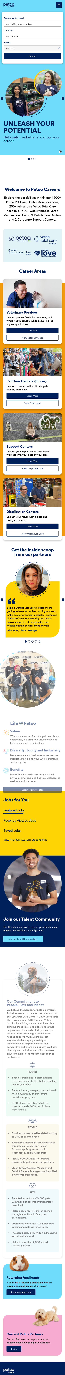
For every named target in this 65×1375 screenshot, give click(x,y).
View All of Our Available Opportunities (25, 839)
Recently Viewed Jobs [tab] (19, 820)
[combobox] (32, 36)
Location (8, 30)
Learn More (36, 331)
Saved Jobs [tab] (12, 830)
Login (14, 1348)
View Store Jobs (32, 403)
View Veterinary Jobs (32, 337)
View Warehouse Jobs (32, 533)
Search (32, 56)
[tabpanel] (32, 840)
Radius (7, 42)
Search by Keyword (14, 18)
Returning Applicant (21, 1292)
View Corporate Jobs (32, 468)
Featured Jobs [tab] (14, 810)
